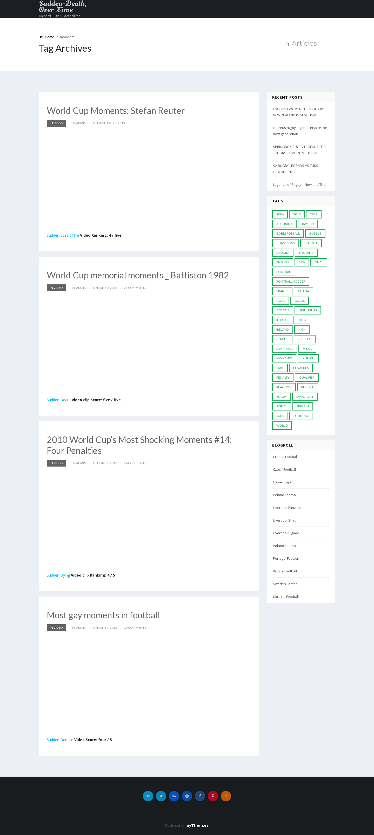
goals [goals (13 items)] (300, 301)
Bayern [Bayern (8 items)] (308, 224)
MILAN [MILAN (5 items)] (307, 349)
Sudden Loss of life (63, 235)
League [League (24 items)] (282, 339)
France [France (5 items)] (282, 291)
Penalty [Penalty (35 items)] (282, 377)
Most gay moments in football (103, 615)
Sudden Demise (60, 739)
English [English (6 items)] (282, 262)
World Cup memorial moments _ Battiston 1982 (138, 275)
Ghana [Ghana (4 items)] (303, 291)
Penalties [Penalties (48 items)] (301, 368)
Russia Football (285, 571)
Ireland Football (285, 494)
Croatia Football (285, 456)
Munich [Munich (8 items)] (308, 358)
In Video (56, 123)
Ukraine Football (286, 596)
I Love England (284, 482)
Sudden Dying (58, 575)
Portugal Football (286, 558)
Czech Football (284, 469)
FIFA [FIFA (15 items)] (302, 262)
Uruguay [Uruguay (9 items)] (300, 416)
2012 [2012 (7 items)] (313, 214)
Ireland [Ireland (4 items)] (282, 329)
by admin (79, 123)
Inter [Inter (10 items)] (302, 320)
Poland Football (285, 545)
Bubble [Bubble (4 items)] (315, 233)
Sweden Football (286, 583)
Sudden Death (59, 399)
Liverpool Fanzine (287, 507)
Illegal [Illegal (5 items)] (282, 320)
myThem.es (197, 825)
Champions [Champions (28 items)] (285, 243)
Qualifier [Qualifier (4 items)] (307, 377)
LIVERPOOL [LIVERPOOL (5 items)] (284, 349)
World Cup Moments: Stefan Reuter (116, 110)
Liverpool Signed (286, 533)
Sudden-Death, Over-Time (62, 7)
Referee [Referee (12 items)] (307, 387)
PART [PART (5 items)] (280, 368)
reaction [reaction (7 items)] (284, 387)
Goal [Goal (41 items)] (280, 301)
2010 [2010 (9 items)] (296, 214)
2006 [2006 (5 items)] (280, 214)
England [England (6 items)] (306, 253)
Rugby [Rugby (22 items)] (281, 397)
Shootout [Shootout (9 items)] (304, 397)
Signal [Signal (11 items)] (281, 406)
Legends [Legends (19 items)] (304, 339)
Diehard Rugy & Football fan (59, 16)
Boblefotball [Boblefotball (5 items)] (288, 233)
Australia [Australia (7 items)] (284, 224)
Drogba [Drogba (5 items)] (282, 253)
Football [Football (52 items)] (284, 272)
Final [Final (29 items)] (319, 262)
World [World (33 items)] (282, 425)
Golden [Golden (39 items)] (282, 310)
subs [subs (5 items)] (280, 416)
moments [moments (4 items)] (284, 358)
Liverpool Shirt (284, 520)
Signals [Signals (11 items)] (303, 406)
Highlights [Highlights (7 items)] (308, 310)
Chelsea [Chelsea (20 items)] (311, 243)
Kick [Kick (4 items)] (301, 329)
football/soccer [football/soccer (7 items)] (290, 281)
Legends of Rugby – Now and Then (300, 184)
